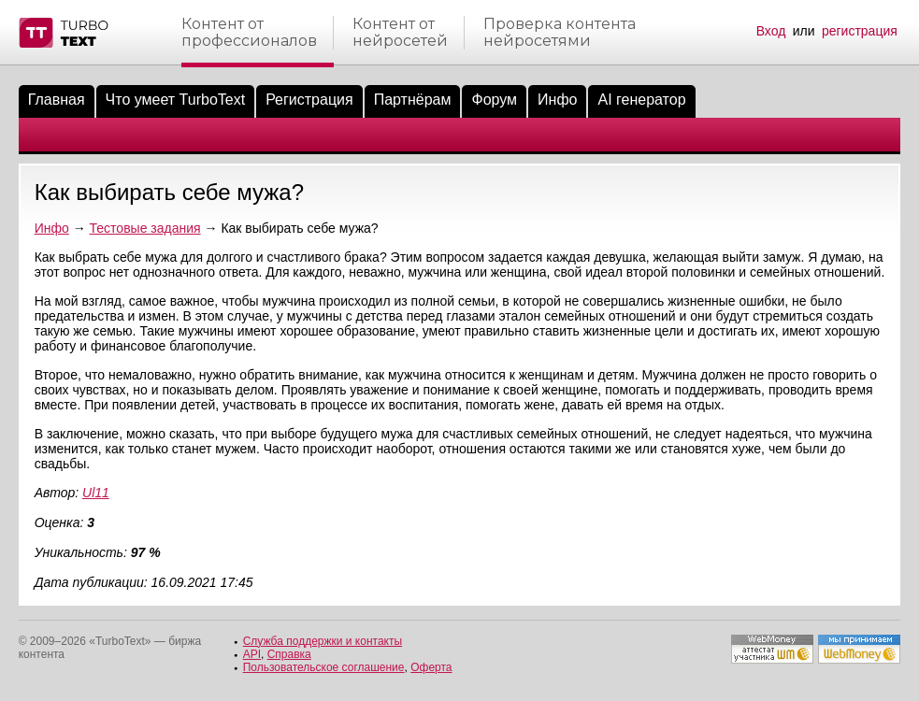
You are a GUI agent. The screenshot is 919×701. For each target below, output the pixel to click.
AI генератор (641, 99)
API (252, 654)
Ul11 (95, 492)
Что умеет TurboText (176, 99)
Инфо (557, 99)
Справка (289, 654)
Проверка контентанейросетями (559, 33)
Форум (494, 99)
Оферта (431, 667)
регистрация (859, 30)
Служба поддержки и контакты (322, 641)
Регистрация (309, 99)
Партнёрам (413, 99)
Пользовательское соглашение (324, 667)
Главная (56, 99)
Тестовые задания (145, 228)
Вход (771, 30)
